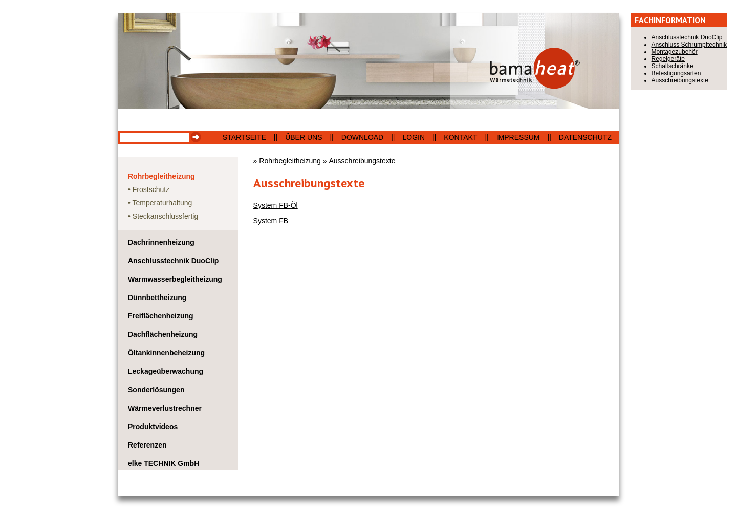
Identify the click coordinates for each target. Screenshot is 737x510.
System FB (270, 221)
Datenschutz (585, 137)
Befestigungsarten (676, 73)
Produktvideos (153, 426)
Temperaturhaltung (162, 203)
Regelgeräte (668, 58)
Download (362, 137)
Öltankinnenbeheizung (166, 353)
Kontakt (460, 137)
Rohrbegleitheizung (161, 176)
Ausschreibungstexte (362, 161)
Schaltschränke (672, 66)
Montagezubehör (675, 51)
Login (414, 137)
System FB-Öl (275, 205)
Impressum (518, 137)
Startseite (244, 137)
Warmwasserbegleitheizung (175, 279)
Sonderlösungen (156, 390)
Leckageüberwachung (165, 371)
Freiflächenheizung (160, 316)
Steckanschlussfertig (165, 216)
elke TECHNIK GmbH (163, 463)
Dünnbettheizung (157, 297)
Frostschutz (151, 189)
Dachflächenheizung (163, 334)
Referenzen (147, 445)
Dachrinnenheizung (161, 242)
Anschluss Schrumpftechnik (689, 44)
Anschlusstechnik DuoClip (173, 261)
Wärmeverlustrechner (165, 408)
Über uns (303, 137)
